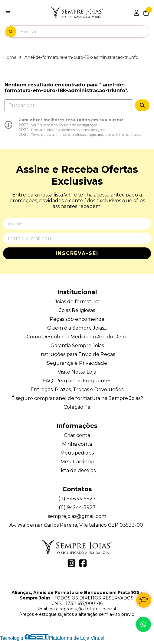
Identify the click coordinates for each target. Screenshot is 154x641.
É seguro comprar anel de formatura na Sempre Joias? (77, 398)
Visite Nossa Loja (77, 372)
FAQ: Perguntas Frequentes (77, 381)
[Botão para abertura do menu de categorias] (8, 13)
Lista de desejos (77, 470)
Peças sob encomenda (77, 319)
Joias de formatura (77, 301)
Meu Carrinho (77, 462)
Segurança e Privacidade (77, 363)
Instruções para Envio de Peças (77, 354)
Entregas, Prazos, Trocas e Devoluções (77, 389)
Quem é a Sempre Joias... (77, 328)
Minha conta (77, 444)
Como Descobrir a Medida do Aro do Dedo (77, 337)
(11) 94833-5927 (77, 499)
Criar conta (77, 435)
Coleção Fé (77, 407)
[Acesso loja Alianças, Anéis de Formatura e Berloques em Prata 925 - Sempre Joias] (136, 13)
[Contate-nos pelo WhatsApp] (143, 624)
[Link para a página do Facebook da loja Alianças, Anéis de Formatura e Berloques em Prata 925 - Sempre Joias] (83, 563)
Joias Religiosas (77, 310)
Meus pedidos (77, 453)
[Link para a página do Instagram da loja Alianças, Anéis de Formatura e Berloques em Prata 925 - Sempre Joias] (71, 563)
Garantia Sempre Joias (77, 345)
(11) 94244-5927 (77, 507)
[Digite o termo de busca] (84, 31)
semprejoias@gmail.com (77, 516)
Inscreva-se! (77, 253)
